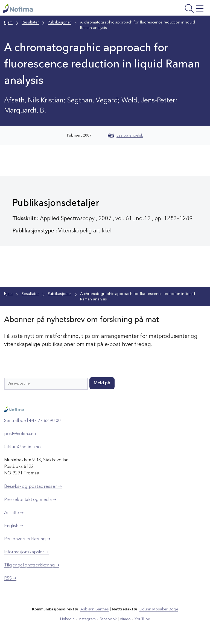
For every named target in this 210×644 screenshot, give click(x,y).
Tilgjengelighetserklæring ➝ (31, 565)
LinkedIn (67, 619)
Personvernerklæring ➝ (27, 539)
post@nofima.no (20, 434)
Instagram (87, 619)
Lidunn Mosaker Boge (158, 609)
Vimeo (125, 619)
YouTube (142, 619)
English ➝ (13, 526)
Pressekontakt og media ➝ (30, 500)
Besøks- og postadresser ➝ (33, 486)
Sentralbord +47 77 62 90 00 (32, 421)
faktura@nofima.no (22, 447)
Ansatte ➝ (14, 513)
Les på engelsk (125, 135)
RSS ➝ (10, 578)
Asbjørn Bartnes (94, 609)
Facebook (108, 619)
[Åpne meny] (170, 9)
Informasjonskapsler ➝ (26, 552)
